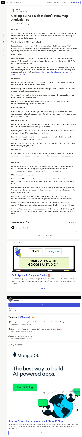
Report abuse (50, 235)
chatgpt (27, 24)
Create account (74, 2)
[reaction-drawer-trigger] (3, 34)
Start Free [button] (44, 433)
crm (13, 24)
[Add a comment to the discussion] (46, 229)
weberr (18, 9)
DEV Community (24, 317)
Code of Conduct (39, 235)
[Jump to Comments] (3, 41)
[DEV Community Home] (3, 2)
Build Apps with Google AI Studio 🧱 (31, 275)
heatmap (34, 24)
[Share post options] (3, 61)
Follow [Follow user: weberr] (44, 305)
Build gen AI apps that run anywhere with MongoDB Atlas (35, 421)
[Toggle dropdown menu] (78, 243)
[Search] (8, 2)
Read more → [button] (43, 288)
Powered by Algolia (53, 2)
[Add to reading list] (3, 49)
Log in (64, 2)
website (20, 24)
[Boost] (3, 55)
